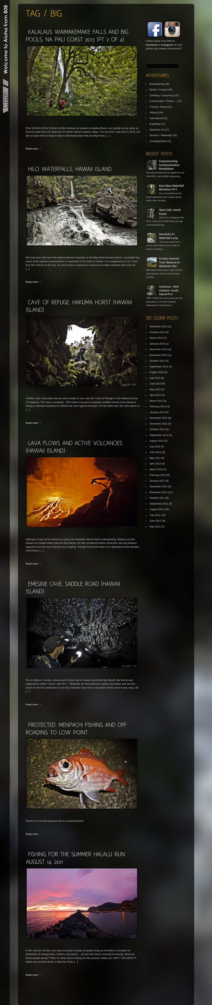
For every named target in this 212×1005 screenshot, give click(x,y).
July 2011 (155, 515)
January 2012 (157, 480)
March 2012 (156, 469)
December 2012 (159, 417)
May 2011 (155, 526)
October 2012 (157, 429)
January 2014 (157, 343)
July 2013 (155, 378)
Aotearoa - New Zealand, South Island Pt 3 (169, 290)
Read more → (33, 148)
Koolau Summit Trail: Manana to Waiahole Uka (169, 262)
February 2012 (158, 475)
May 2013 (155, 389)
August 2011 (157, 509)
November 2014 (159, 326)
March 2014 (156, 337)
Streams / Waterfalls (161, 135)
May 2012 (155, 458)
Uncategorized (158, 141)
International (157, 118)
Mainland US (157, 129)
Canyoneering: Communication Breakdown (169, 165)
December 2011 (159, 486)
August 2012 (157, 440)
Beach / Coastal (158, 89)
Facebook (152, 44)
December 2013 (159, 349)
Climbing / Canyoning (162, 95)
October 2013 (157, 360)
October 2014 (157, 332)
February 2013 (158, 406)
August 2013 (157, 372)
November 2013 (159, 355)
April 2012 (155, 463)
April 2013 (155, 395)
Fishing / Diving (158, 106)
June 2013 (155, 383)
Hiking (153, 112)
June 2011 (155, 520)
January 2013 (157, 412)
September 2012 (159, 435)
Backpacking (157, 84)
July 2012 (155, 446)
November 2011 (159, 492)
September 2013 (159, 366)
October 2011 (157, 497)
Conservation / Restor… (163, 101)
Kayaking (155, 123)
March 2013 (156, 400)
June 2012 (155, 452)
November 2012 (159, 423)
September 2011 (159, 503)
